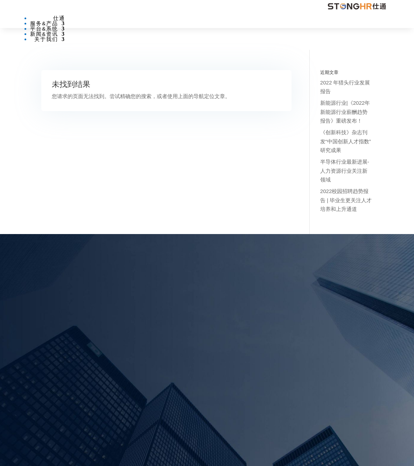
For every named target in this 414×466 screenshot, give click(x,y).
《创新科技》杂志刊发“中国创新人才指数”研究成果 (345, 141)
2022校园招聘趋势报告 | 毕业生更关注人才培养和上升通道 (346, 200)
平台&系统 (44, 29)
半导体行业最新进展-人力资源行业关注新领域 (344, 171)
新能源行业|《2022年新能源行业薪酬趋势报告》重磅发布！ (345, 112)
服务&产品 (44, 23)
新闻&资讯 (44, 34)
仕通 (59, 18)
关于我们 (46, 39)
